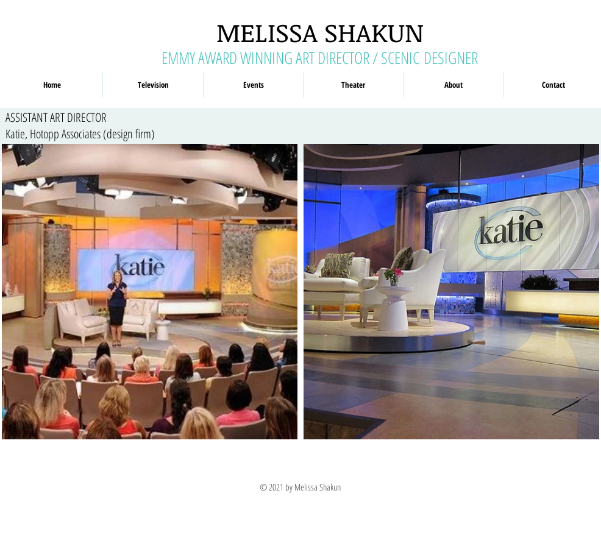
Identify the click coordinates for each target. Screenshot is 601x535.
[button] (153, 85)
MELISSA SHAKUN (320, 32)
